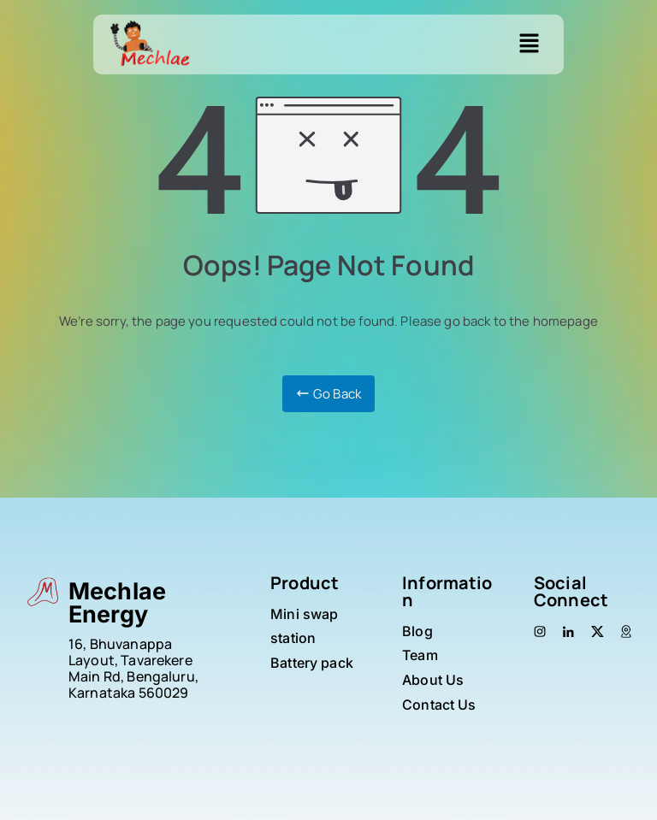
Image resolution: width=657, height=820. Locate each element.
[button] (529, 45)
